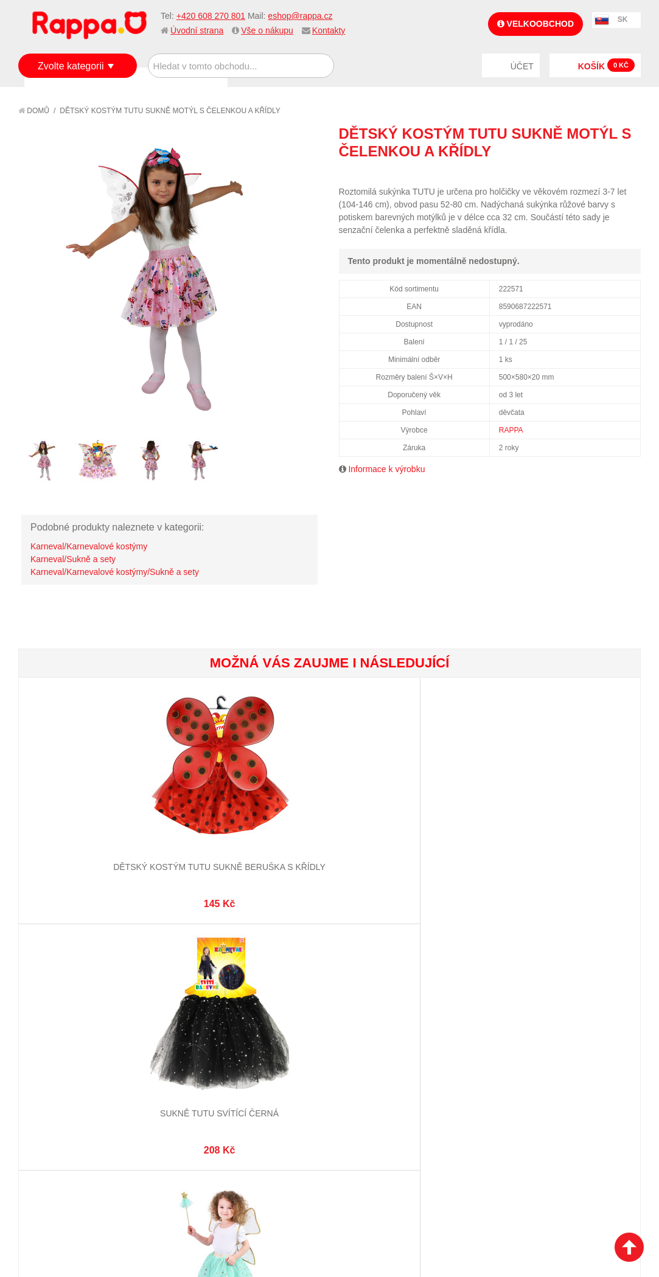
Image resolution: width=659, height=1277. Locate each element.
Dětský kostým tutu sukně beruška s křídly (70, 802)
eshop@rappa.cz (300, 16)
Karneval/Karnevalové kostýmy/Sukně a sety (114, 572)
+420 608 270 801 (210, 16)
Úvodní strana (196, 30)
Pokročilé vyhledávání (233, 1077)
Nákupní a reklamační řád (83, 1077)
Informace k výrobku (386, 469)
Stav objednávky (373, 1063)
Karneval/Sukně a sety (73, 559)
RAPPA (511, 430)
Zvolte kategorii (71, 66)
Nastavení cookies (299, 1216)
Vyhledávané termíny (229, 1063)
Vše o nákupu (267, 30)
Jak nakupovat (61, 1063)
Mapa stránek (213, 1047)
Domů (33, 110)
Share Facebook (604, 173)
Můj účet (357, 1047)
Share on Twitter (628, 173)
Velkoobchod (535, 24)
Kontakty (328, 30)
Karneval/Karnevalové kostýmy (88, 546)
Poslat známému (580, 173)
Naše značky (57, 1123)
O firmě (46, 1047)
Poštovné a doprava (72, 1092)
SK (623, 19)
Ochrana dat (57, 1108)
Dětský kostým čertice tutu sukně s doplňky (381, 802)
